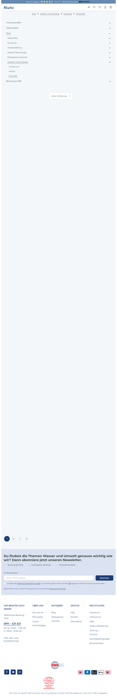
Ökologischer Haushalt (57, 618)
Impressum (94, 612)
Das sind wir (37, 612)
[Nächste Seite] (20, 538)
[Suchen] (94, 7)
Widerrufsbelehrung (98, 625)
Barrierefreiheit (96, 642)
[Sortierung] (61, 96)
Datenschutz (95, 616)
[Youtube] (13, 671)
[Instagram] (19, 671)
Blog (53, 612)
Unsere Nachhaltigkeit (38, 623)
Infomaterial (75, 621)
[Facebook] (6, 671)
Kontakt (73, 616)
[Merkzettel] (99, 7)
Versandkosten (52, 692)
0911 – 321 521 (13, 622)
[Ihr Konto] (105, 7)
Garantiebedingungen (99, 638)
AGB (66, 583)
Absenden (104, 577)
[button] (109, 22)
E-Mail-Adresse (11, 572)
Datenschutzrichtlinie (57, 588)
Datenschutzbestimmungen (27, 583)
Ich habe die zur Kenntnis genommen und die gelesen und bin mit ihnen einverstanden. (54, 582)
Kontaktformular (11, 640)
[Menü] (88, 7)
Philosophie (37, 616)
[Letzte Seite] (27, 538)
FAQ (72, 612)
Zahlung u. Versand (94, 632)
